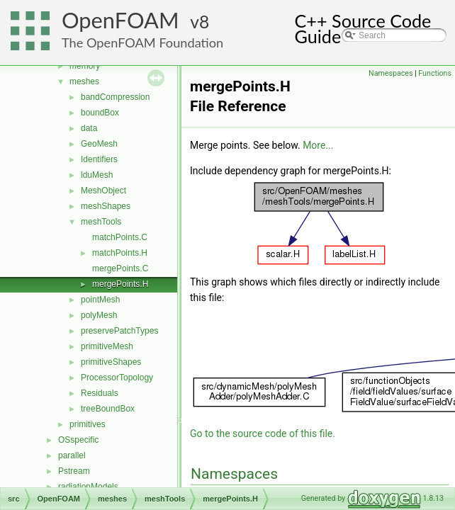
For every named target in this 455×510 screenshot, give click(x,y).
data (89, 128)
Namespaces (390, 73)
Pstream (74, 471)
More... (318, 145)
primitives (87, 424)
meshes (84, 81)
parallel (72, 455)
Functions (434, 73)
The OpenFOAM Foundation (142, 42)
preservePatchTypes (119, 331)
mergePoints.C (120, 268)
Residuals (99, 393)
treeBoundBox (108, 409)
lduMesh (97, 175)
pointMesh (100, 300)
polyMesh (99, 315)
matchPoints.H (119, 253)
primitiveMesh (107, 346)
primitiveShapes (111, 362)
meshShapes (105, 206)
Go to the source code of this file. (262, 433)
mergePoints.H (120, 284)
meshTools (101, 222)
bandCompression (115, 97)
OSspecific (78, 440)
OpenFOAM (120, 20)
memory (84, 66)
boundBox (100, 113)
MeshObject (103, 191)
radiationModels (88, 487)
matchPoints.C (119, 237)
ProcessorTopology (117, 377)
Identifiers (99, 159)
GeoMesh (99, 144)
